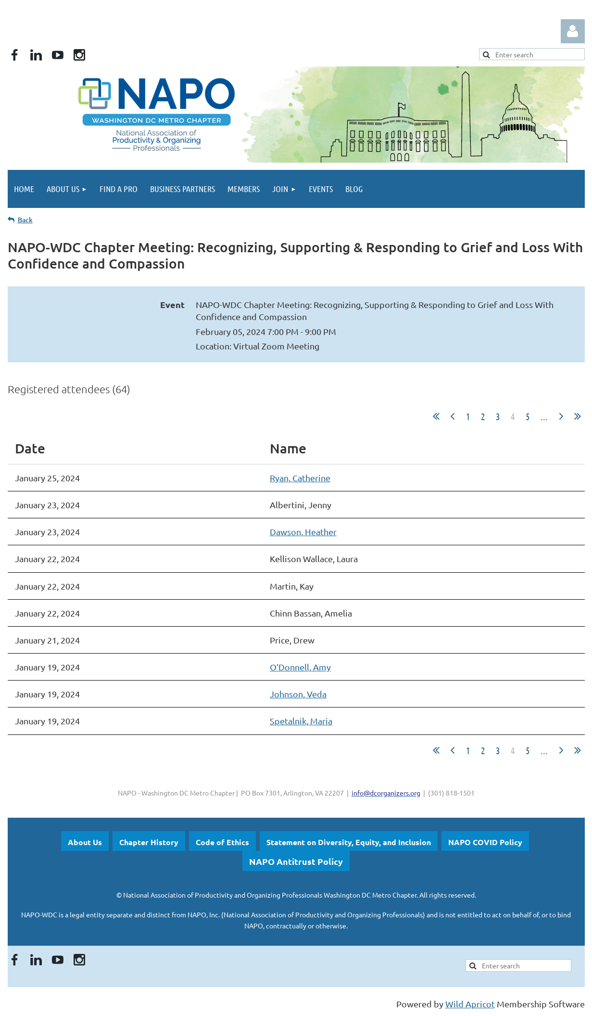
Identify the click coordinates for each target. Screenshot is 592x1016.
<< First (436, 416)
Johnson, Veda (298, 694)
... (544, 416)
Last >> (577, 416)
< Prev (452, 416)
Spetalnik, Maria (301, 721)
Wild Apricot (470, 1004)
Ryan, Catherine (300, 478)
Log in (573, 31)
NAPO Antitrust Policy (296, 861)
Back (25, 219)
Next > (561, 416)
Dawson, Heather (303, 532)
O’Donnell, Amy (300, 667)
